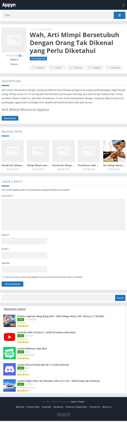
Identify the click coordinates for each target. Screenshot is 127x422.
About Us (106, 407)
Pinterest (75, 69)
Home (33, 30)
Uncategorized (45, 30)
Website (6, 264)
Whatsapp (113, 69)
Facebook (38, 69)
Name (5, 235)
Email (5, 250)
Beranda (20, 407)
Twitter (56, 69)
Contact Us (94, 407)
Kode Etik (46, 407)
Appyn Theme (77, 402)
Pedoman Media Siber (76, 407)
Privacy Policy (33, 407)
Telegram (94, 69)
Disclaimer (58, 407)
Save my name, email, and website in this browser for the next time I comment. (44, 278)
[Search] (63, 16)
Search (120, 299)
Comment (7, 196)
